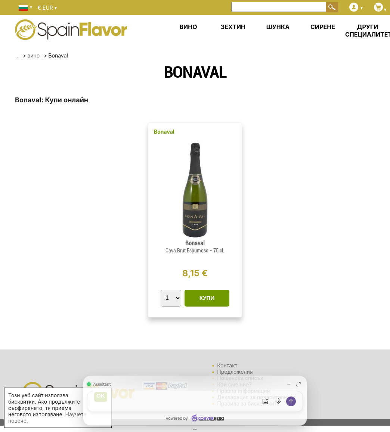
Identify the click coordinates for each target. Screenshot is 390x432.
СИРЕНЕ (322, 27)
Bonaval (164, 131)
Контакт (227, 365)
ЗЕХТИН (233, 27)
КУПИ (206, 298)
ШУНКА (278, 27)
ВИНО (188, 27)
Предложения (235, 372)
